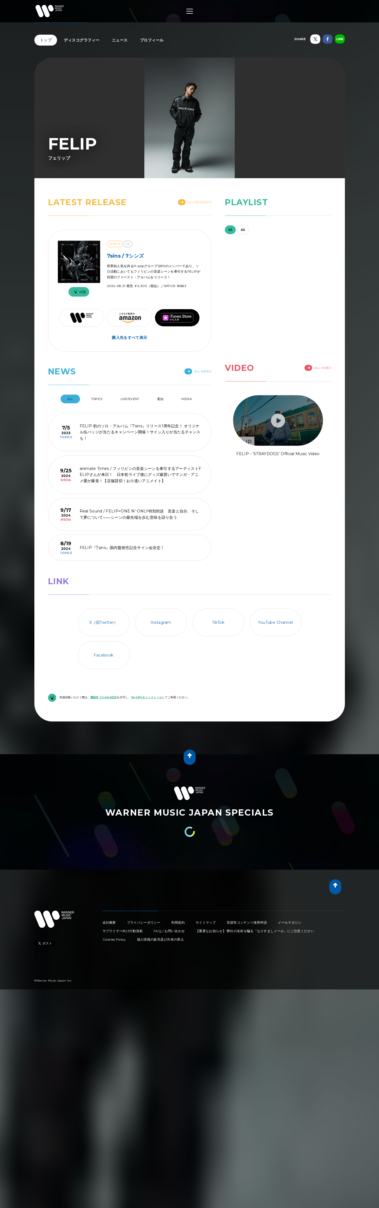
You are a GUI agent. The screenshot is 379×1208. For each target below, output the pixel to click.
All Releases (194, 202)
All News (197, 371)
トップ (46, 40)
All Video (318, 368)
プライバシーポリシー (143, 922)
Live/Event (130, 399)
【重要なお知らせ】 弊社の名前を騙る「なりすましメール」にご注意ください (255, 931)
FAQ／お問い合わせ (169, 931)
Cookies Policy (114, 939)
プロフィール (152, 40)
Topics (97, 399)
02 (243, 230)
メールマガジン (289, 922)
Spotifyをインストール (146, 697)
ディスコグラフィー (82, 40)
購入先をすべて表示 (129, 337)
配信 (160, 399)
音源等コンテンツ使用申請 (247, 922)
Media (186, 399)
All (70, 399)
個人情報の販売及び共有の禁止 (160, 939)
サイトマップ (206, 922)
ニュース (120, 40)
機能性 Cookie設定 (103, 697)
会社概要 (109, 922)
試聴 (79, 292)
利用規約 (178, 922)
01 (230, 230)
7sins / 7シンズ (125, 256)
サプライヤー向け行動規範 (123, 931)
